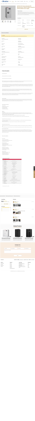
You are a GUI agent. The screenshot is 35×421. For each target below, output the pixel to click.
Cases (27, 1)
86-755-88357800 (31, 259)
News (24, 1)
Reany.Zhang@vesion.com (21, 259)
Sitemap (28, 267)
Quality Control (2, 265)
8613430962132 (27, 259)
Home (10, 1)
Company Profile (2, 263)
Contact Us (2, 266)
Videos (16, 1)
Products (13, 1)
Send (17, 255)
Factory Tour (21, 1)
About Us (18, 1)
